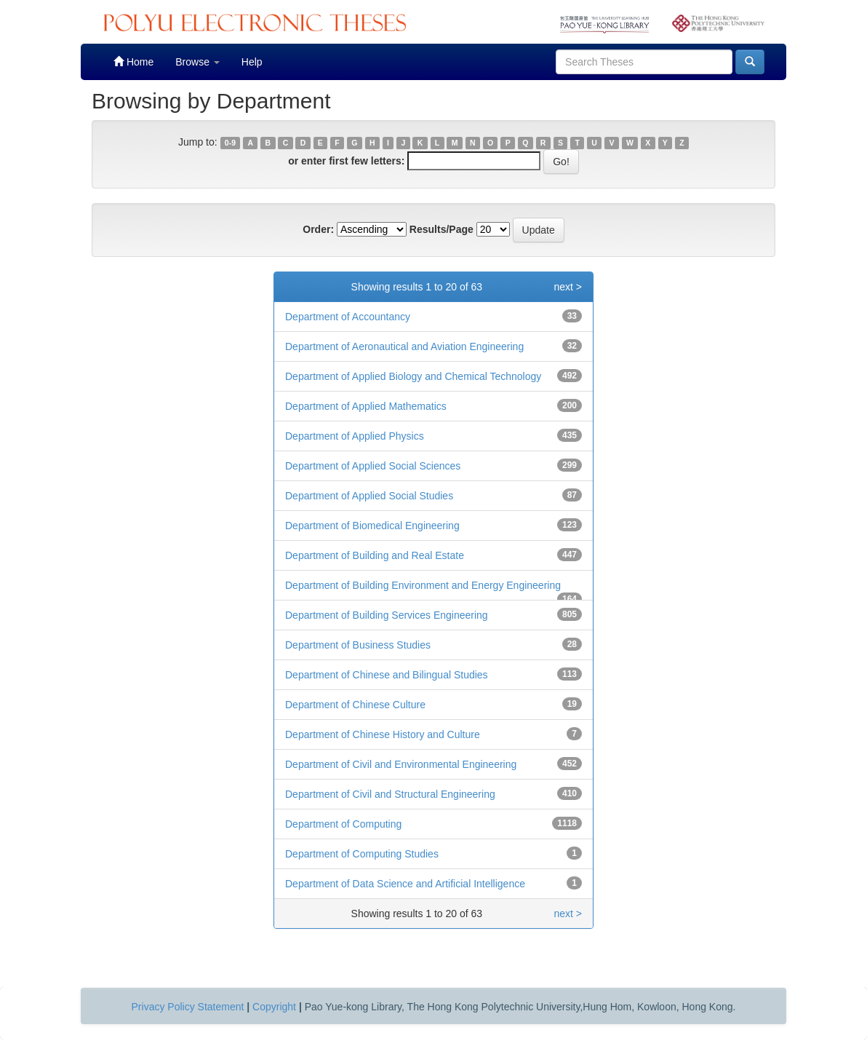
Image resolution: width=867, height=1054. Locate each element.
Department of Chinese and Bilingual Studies (386, 675)
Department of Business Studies (358, 645)
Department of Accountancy (347, 316)
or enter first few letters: (346, 161)
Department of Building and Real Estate (374, 555)
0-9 (230, 142)
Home (133, 61)
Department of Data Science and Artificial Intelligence (405, 883)
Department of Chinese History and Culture (382, 734)
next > (568, 287)
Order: (318, 229)
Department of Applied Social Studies (369, 496)
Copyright (274, 1007)
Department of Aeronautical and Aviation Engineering (404, 346)
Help (252, 62)
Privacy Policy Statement (188, 1007)
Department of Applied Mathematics (366, 406)
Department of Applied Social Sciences (372, 466)
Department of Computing (343, 824)
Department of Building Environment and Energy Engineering (423, 585)
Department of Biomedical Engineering (372, 525)
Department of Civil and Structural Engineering (390, 794)
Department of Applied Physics (354, 436)
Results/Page (441, 229)
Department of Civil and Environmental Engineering (400, 764)
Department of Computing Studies (362, 854)
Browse (197, 62)
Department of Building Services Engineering (386, 615)
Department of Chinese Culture (355, 704)
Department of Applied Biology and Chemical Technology (413, 376)
